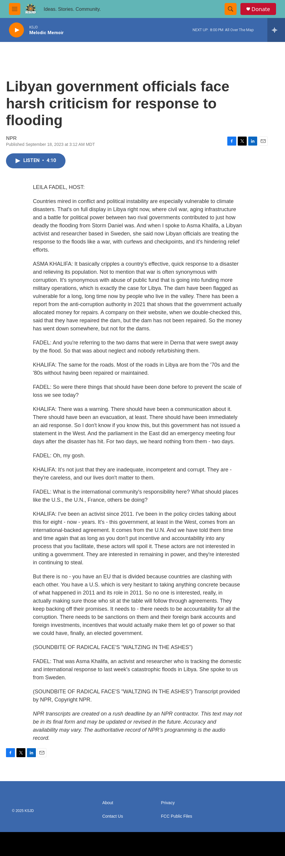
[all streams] (276, 30)
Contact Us (112, 816)
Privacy (168, 803)
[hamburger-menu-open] (14, 9)
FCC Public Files (176, 816)
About (107, 803)
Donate (261, 9)
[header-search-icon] (231, 9)
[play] (16, 30)
